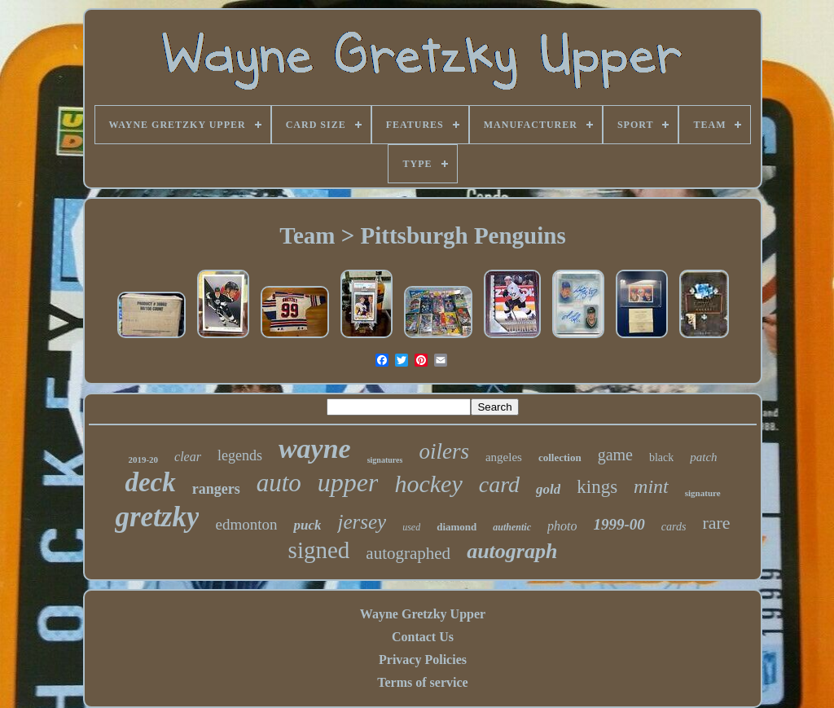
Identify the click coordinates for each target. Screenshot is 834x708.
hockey (428, 483)
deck (150, 482)
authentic (512, 527)
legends (239, 455)
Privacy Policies (423, 659)
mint (651, 486)
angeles (503, 457)
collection (560, 457)
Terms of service (422, 682)
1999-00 (618, 524)
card (499, 484)
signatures (385, 459)
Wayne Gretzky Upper (422, 614)
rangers (216, 489)
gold (548, 489)
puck (307, 525)
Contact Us (423, 637)
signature (703, 493)
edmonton (246, 524)
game (615, 455)
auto (279, 482)
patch (703, 457)
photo (562, 526)
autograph (512, 551)
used (411, 527)
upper (348, 482)
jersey (361, 522)
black (661, 457)
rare (716, 522)
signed (319, 550)
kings (597, 487)
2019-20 (143, 459)
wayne (315, 448)
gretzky (157, 517)
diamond (456, 527)
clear (187, 457)
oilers (444, 451)
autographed (408, 553)
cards (674, 527)
